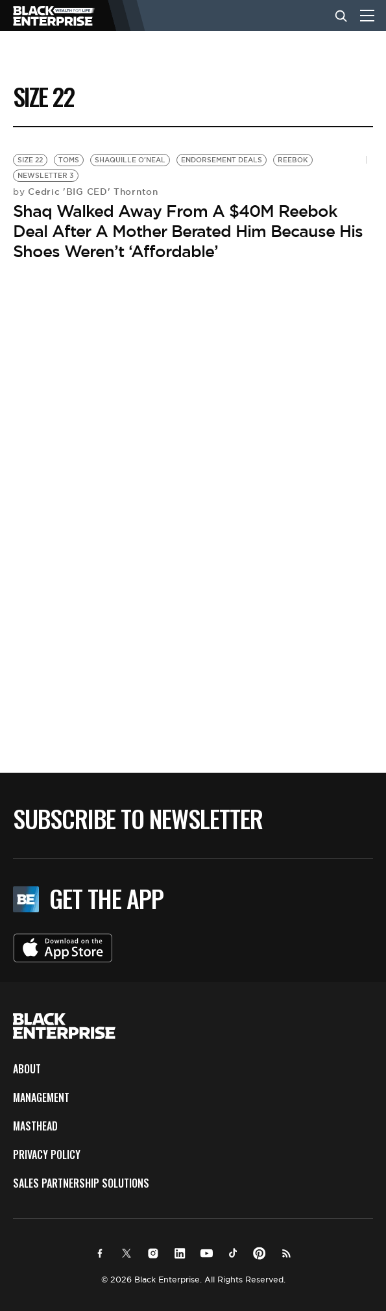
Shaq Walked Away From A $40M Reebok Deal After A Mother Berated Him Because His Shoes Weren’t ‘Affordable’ (188, 231)
